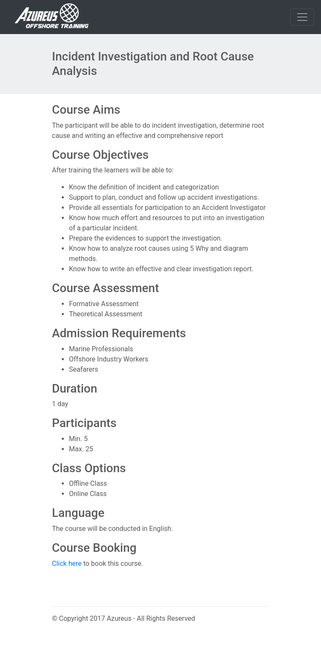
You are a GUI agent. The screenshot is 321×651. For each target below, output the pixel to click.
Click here (67, 563)
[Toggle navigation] (302, 17)
